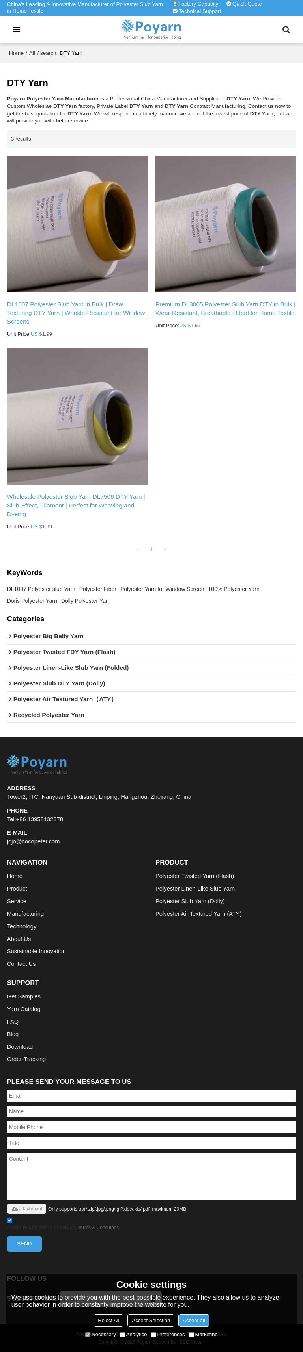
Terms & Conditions (98, 1227)
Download (20, 1047)
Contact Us (21, 964)
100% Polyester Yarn (234, 589)
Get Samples (24, 996)
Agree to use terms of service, (63, 1225)
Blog (13, 1034)
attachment (26, 1209)
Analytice (133, 1334)
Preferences (168, 1334)
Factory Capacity (198, 4)
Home (16, 53)
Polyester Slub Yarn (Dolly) (190, 901)
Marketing (203, 1334)
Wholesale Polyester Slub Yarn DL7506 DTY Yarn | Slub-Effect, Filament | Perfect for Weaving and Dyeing (76, 505)
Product (17, 888)
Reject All (108, 1320)
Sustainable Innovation (36, 951)
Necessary (100, 1334)
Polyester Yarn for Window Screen (162, 589)
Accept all (194, 1320)
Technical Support (200, 11)
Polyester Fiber (97, 589)
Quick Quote (247, 4)
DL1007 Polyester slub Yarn (41, 589)
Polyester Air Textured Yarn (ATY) (198, 914)
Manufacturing (25, 914)
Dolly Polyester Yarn (86, 601)
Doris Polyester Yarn (32, 601)
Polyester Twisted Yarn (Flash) (194, 876)
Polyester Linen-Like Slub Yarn (195, 888)
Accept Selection (151, 1320)
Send (24, 1243)
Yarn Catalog (24, 1009)
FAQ (13, 1022)
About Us (19, 939)
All (32, 53)
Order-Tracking (26, 1059)
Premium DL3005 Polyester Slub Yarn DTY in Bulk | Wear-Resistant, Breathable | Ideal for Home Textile (225, 308)
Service (16, 901)
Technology (22, 926)
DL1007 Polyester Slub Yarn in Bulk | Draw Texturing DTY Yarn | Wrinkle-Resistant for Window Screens (76, 313)
